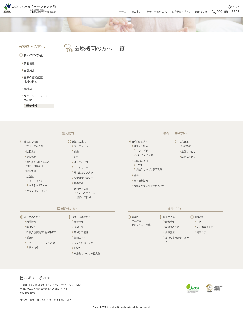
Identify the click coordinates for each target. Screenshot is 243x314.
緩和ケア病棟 (81, 188)
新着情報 (29, 63)
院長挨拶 (31, 151)
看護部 (28, 88)
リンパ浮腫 (142, 150)
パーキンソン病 (144, 155)
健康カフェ (202, 232)
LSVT (139, 165)
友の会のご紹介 (173, 227)
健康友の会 (169, 217)
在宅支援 (184, 141)
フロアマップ (81, 146)
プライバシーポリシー (38, 191)
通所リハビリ (81, 162)
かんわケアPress (38, 185)
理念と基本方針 (34, 146)
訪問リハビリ (188, 156)
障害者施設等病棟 (83, 178)
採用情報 (29, 277)
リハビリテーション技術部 (40, 243)
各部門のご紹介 (34, 55)
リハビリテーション (84, 167)
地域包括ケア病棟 (83, 172)
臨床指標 (31, 171)
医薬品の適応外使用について (149, 186)
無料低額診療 (141, 180)
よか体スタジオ (205, 227)
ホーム (122, 11)
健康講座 (170, 232)
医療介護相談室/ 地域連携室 (41, 232)
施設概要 (31, 156)
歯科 (76, 156)
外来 (76, 151)
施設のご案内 (79, 141)
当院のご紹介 (31, 141)
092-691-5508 (228, 12)
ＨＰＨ (200, 221)
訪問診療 (186, 146)
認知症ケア (80, 237)
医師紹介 (29, 70)
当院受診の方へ (140, 141)
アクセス (235, 7)
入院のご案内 (141, 160)
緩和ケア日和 (84, 197)
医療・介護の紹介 (81, 217)
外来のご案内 (141, 146)
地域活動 (199, 217)
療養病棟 (79, 183)
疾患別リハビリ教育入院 (149, 169)
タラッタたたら (37, 181)
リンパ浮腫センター (84, 243)
